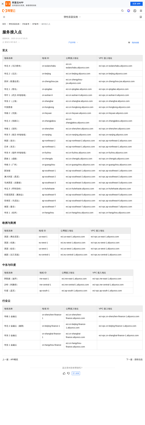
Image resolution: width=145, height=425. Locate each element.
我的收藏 (135, 43)
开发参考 (25, 24)
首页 (4, 24)
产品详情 (71, 42)
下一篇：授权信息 (134, 359)
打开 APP (136, 4)
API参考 (35, 24)
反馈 (76, 373)
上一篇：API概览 (10, 359)
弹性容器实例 (14, 24)
